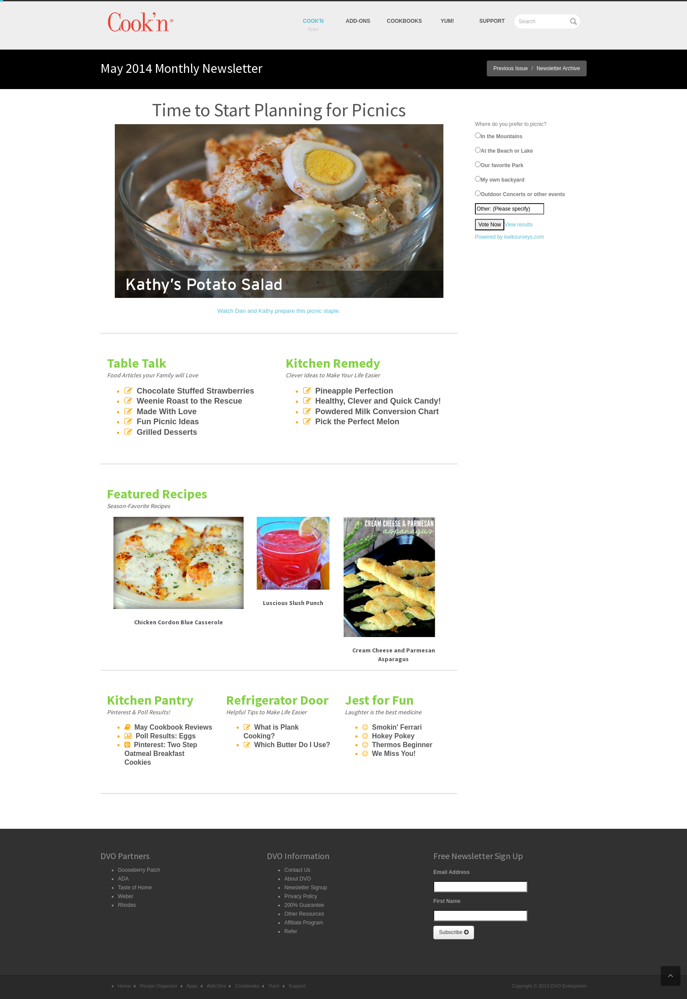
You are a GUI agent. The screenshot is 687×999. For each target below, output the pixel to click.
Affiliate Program (303, 923)
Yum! (273, 985)
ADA (123, 879)
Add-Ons (358, 21)
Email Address (451, 872)
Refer (290, 931)
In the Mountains (498, 136)
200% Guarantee (304, 905)
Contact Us (297, 870)
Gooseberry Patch (139, 870)
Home (124, 985)
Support (492, 21)
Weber (125, 896)
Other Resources (304, 914)
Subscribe (453, 932)
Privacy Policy (300, 896)
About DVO (297, 879)
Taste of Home (135, 887)
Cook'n (313, 21)
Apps (192, 985)
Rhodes (127, 905)
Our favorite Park (499, 164)
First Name (446, 901)
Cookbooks (404, 21)
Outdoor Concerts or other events (520, 193)
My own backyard (499, 179)
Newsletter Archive (558, 68)
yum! (447, 21)
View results (518, 225)
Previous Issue (510, 68)
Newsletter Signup (305, 887)
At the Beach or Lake (504, 150)
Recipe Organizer (158, 985)
